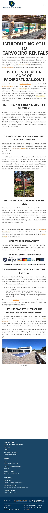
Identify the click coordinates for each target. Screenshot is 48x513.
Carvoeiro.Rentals (7, 67)
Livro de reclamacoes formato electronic (16, 488)
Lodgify (28, 509)
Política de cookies (9, 490)
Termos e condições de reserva (13, 482)
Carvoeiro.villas (23, 65)
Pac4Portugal (23, 88)
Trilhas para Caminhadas (11, 463)
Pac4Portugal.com (25, 84)
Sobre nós (7, 447)
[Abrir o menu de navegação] (44, 5)
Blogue (6, 449)
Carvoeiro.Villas (40, 96)
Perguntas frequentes (10, 455)
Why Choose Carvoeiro (10, 452)
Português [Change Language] (8, 501)
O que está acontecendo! (11, 474)
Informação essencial (10, 485)
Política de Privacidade (10, 493)
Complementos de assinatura (12, 466)
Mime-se (6, 469)
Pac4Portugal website (18, 148)
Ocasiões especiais (9, 471)
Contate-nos (7, 480)
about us (16, 300)
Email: (6, 507)
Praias (5, 461)
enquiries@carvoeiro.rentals (12, 509)
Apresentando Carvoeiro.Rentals (13, 444)
